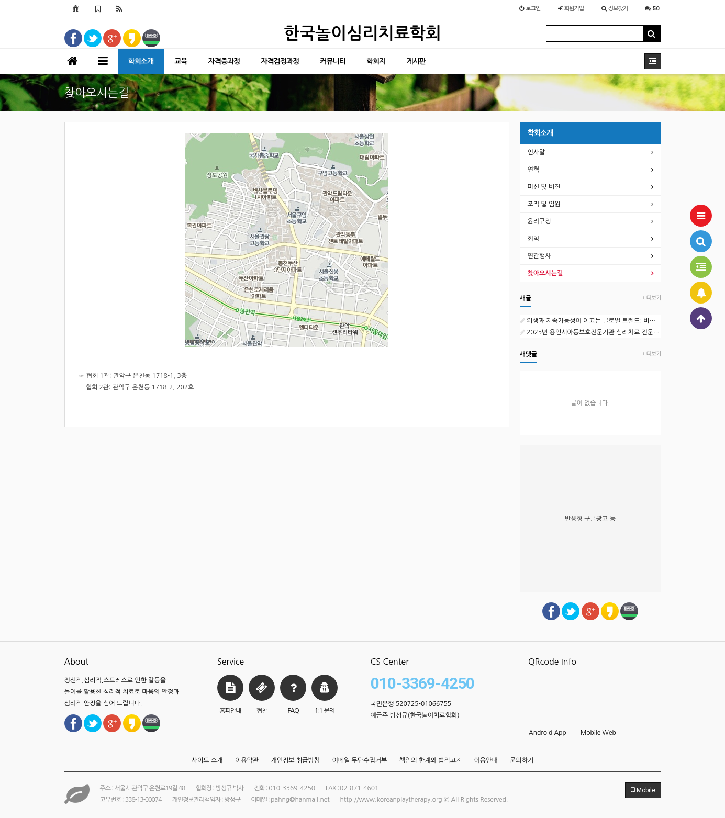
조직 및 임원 (544, 204)
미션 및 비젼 (544, 187)
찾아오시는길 (545, 273)
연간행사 (539, 256)
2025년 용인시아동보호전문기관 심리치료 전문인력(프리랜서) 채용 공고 (590, 332)
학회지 (375, 61)
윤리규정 (539, 221)
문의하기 (521, 760)
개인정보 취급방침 (295, 760)
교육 (180, 61)
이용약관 (247, 760)
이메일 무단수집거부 (359, 760)
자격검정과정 (280, 61)
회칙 (534, 239)
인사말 (536, 152)
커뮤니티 (332, 61)
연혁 (534, 169)
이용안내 (486, 760)
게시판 (415, 61)
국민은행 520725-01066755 (411, 704)
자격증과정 (224, 61)
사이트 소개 (207, 760)
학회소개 (141, 61)
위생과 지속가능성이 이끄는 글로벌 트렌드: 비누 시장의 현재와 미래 (590, 321)
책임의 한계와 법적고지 (430, 760)
